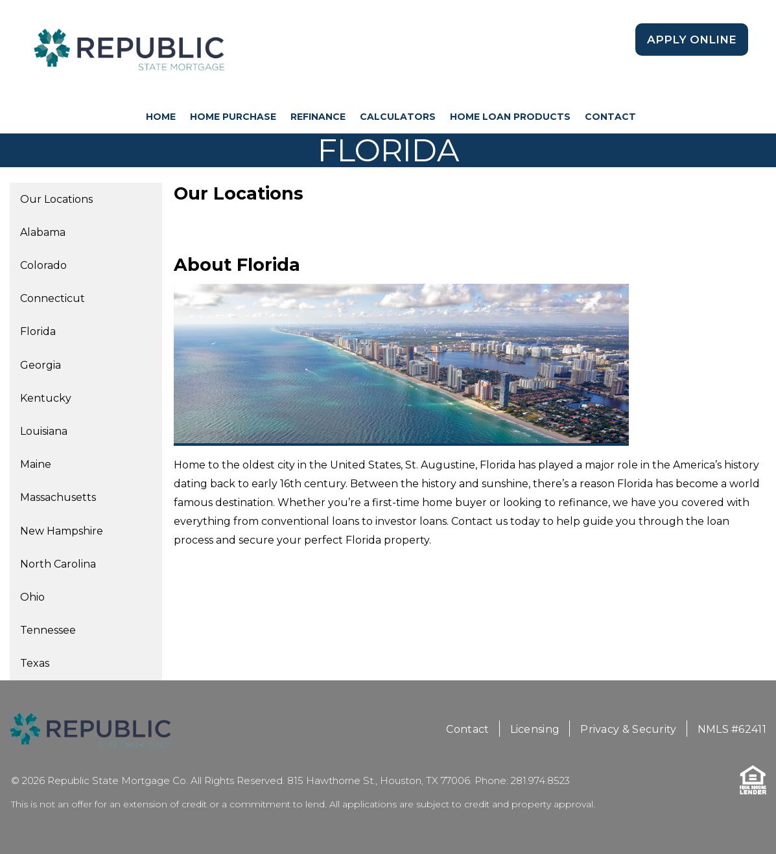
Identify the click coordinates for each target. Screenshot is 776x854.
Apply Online (691, 39)
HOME (161, 116)
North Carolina (58, 564)
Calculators (398, 116)
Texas (34, 663)
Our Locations (56, 199)
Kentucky (45, 398)
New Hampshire (61, 531)
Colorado (43, 265)
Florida (38, 331)
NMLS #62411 (732, 729)
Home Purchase (233, 116)
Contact (610, 116)
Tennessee (48, 630)
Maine (35, 464)
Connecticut (52, 298)
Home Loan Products (510, 116)
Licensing (535, 729)
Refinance (318, 116)
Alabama (42, 232)
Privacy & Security (628, 729)
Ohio (32, 597)
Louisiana (43, 431)
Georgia (40, 365)
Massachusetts (58, 497)
